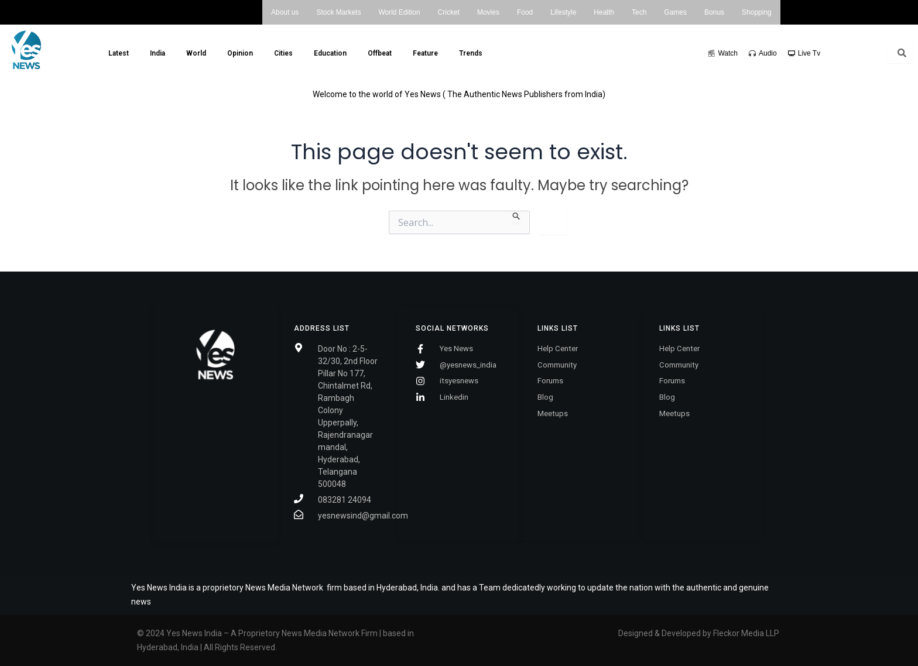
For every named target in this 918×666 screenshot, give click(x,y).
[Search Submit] (516, 217)
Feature (425, 53)
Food (525, 12)
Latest (118, 53)
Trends (470, 53)
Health (604, 12)
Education (330, 53)
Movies (488, 12)
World (196, 53)
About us (285, 12)
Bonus (714, 12)
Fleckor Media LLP (747, 633)
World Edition (399, 12)
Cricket (449, 12)
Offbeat (380, 53)
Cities (283, 53)
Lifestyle (563, 12)
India (157, 53)
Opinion (240, 53)
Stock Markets (338, 12)
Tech (639, 12)
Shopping (757, 12)
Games (675, 12)
